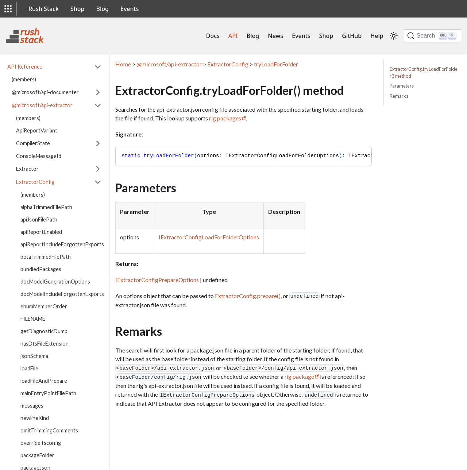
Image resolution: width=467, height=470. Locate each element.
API (233, 36)
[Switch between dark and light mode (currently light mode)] (394, 36)
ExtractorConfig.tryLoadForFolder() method (424, 72)
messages (31, 405)
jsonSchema (34, 356)
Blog (102, 9)
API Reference (24, 66)
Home (123, 64)
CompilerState (33, 143)
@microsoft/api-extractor (42, 105)
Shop (77, 9)
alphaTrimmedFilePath (46, 207)
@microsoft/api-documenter (45, 92)
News (275, 36)
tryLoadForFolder (276, 64)
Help (376, 36)
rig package (299, 376)
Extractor (27, 169)
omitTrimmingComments (49, 430)
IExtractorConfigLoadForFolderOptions (209, 237)
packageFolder (37, 455)
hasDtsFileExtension (44, 343)
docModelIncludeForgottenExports (62, 294)
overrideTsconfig (40, 443)
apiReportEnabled (41, 232)
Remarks (399, 96)
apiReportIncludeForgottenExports (62, 244)
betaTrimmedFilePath (45, 257)
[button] (8, 8)
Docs (213, 36)
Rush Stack (43, 9)
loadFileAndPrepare (43, 381)
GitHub (352, 36)
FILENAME (32, 319)
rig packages (225, 118)
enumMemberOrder (43, 306)
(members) (24, 79)
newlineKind (34, 418)
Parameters (402, 86)
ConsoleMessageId (38, 156)
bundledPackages (40, 269)
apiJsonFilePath (38, 219)
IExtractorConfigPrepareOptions (157, 279)
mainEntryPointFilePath (48, 393)
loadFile (29, 368)
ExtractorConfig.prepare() (248, 295)
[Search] (432, 35)
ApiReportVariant (36, 130)
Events (129, 9)
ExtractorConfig (35, 182)
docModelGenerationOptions (55, 281)
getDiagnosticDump (43, 331)
